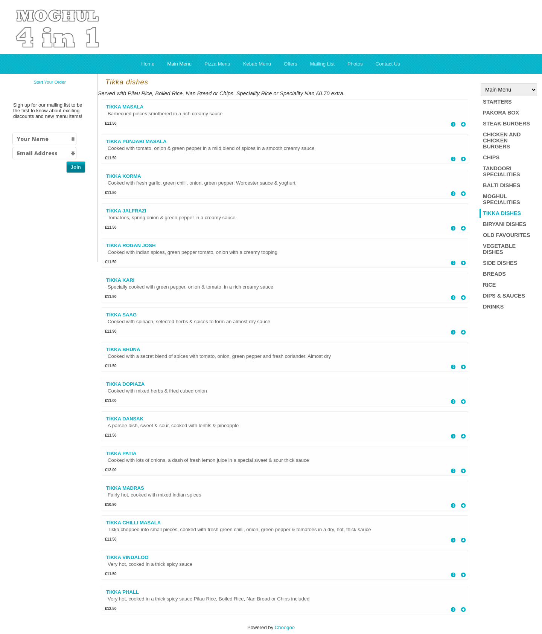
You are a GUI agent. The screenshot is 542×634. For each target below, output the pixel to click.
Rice (489, 285)
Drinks (493, 307)
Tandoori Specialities (501, 171)
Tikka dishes (502, 213)
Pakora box (501, 113)
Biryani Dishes (504, 224)
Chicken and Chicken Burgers (502, 140)
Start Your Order (49, 82)
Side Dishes (500, 263)
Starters (497, 102)
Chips (491, 157)
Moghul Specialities (501, 199)
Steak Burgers (506, 124)
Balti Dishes (501, 185)
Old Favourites (506, 235)
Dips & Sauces (504, 296)
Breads (494, 274)
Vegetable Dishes (499, 249)
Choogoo (285, 627)
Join (76, 167)
